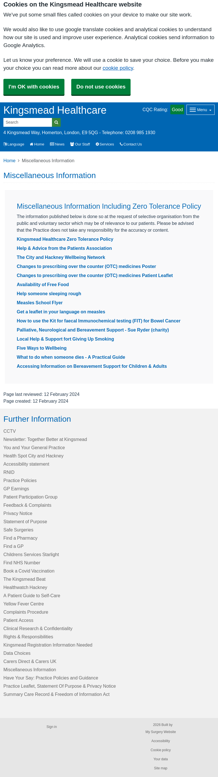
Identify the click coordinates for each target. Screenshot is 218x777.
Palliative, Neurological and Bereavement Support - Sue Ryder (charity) (93, 330)
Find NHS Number (21, 562)
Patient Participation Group (30, 497)
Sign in (52, 727)
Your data (161, 759)
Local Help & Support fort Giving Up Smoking (65, 339)
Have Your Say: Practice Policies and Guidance (50, 677)
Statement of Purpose (25, 521)
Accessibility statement (26, 464)
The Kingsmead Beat (24, 579)
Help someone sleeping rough (49, 293)
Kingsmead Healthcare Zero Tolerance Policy (65, 239)
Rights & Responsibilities (28, 636)
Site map (160, 768)
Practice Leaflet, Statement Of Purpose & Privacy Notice (59, 686)
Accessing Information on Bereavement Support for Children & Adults (92, 366)
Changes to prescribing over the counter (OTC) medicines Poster (86, 266)
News (57, 144)
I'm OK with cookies (34, 86)
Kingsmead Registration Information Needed (48, 645)
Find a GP (13, 546)
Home (37, 144)
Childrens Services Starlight (31, 554)
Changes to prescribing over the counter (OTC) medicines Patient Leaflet (95, 275)
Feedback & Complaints (27, 505)
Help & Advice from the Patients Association (64, 248)
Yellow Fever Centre (23, 603)
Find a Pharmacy (20, 538)
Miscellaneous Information (29, 669)
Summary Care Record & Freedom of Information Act (56, 694)
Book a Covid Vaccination (28, 571)
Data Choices (17, 653)
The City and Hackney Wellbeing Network (61, 257)
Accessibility (160, 741)
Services (105, 144)
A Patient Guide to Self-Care (31, 595)
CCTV (9, 431)
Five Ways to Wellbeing (42, 348)
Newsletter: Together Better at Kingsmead (45, 439)
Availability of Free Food (43, 284)
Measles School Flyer (40, 302)
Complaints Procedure (25, 612)
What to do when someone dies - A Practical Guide (71, 357)
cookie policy (117, 68)
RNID (8, 472)
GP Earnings (16, 488)
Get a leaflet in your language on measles (61, 311)
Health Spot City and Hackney (33, 455)
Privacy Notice (17, 513)
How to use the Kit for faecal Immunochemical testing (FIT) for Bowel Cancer (99, 320)
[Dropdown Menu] (200, 110)
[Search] (27, 122)
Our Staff (80, 144)
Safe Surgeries (18, 529)
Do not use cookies (100, 86)
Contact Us (131, 144)
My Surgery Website (160, 732)
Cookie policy (160, 750)
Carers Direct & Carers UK (29, 661)
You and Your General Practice (34, 447)
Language (13, 144)
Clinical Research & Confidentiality (37, 628)
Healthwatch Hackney (25, 587)
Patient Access (18, 620)
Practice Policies (20, 480)
